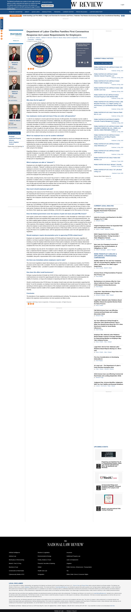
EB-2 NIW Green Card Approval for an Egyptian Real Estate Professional (106, 209)
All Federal (79, 55)
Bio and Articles (13, 71)
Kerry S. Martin (99, 305)
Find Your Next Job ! (14, 133)
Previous (122, 16)
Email (11, 67)
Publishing (38, 39)
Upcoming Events (101, 447)
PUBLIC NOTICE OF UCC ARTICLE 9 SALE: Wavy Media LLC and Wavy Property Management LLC (107, 136)
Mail (82, 62)
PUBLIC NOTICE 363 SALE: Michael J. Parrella (107, 164)
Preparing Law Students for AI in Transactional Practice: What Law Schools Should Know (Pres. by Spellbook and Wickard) (111, 464)
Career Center (68, 12)
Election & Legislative (44, 552)
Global (39, 567)
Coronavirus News (81, 50)
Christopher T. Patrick (111, 239)
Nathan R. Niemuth (15, 92)
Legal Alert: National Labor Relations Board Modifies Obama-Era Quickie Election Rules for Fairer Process (108, 301)
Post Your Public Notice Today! (103, 63)
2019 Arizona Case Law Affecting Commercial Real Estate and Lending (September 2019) (108, 375)
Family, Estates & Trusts (44, 560)
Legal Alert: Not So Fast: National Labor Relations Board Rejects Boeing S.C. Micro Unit (107, 348)
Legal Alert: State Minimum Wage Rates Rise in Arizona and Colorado (108, 292)
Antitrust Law (12, 556)
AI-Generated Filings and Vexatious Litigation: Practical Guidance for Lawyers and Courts (111, 487)
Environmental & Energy (44, 556)
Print (79, 62)
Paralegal (11, 136)
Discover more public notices (101, 176)
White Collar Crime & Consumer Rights (77, 574)
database (27, 587)
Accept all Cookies (47, 2)
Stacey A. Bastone (100, 239)
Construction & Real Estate (16, 570)
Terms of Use (76, 585)
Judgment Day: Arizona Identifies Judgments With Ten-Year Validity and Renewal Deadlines (108, 383)
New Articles (1, 24)
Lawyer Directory (96, 12)
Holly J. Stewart (110, 295)
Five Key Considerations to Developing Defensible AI (106, 358)
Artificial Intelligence (14, 552)
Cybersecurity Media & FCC (16, 574)
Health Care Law (42, 570)
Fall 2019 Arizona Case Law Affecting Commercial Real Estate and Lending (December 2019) (106, 312)
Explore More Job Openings (15, 146)
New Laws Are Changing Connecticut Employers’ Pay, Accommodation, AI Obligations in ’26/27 (106, 246)
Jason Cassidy (99, 268)
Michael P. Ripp (99, 315)
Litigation (69, 563)
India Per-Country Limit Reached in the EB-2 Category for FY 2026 (108, 218)
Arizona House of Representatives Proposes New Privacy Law (108, 273)
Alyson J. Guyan (100, 229)
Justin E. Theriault (111, 249)
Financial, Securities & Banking (46, 563)
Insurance (69, 552)
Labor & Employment (72, 560)
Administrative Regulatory (83, 48)
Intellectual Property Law (73, 556)
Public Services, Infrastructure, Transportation (79, 567)
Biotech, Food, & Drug (15, 563)
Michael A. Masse (100, 220)
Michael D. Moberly (15, 63)
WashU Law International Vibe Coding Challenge (111, 509)
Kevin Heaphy (99, 276)
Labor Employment (81, 53)
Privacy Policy (85, 585)
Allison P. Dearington (101, 249)
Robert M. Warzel (14, 120)
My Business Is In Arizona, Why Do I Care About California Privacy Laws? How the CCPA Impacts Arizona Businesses (107, 283)
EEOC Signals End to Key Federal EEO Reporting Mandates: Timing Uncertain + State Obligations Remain (107, 236)
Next (124, 16)
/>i (88, 62)
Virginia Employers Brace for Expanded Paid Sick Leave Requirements (108, 226)
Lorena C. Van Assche (101, 386)
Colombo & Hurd (100, 212)
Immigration (41, 574)
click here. (112, 605)
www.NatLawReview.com (62, 587)
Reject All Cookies (47, 5)
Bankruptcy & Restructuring (16, 560)
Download (85, 62)
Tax (68, 570)
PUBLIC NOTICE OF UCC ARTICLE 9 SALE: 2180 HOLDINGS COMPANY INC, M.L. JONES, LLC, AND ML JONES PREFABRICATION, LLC (108, 128)
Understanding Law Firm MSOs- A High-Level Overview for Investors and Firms (53, 15)
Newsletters (46, 12)
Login (122, 4)
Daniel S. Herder (108, 268)
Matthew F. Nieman (109, 229)
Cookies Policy (11, 9)
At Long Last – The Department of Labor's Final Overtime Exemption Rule (107, 366)
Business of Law (13, 567)
